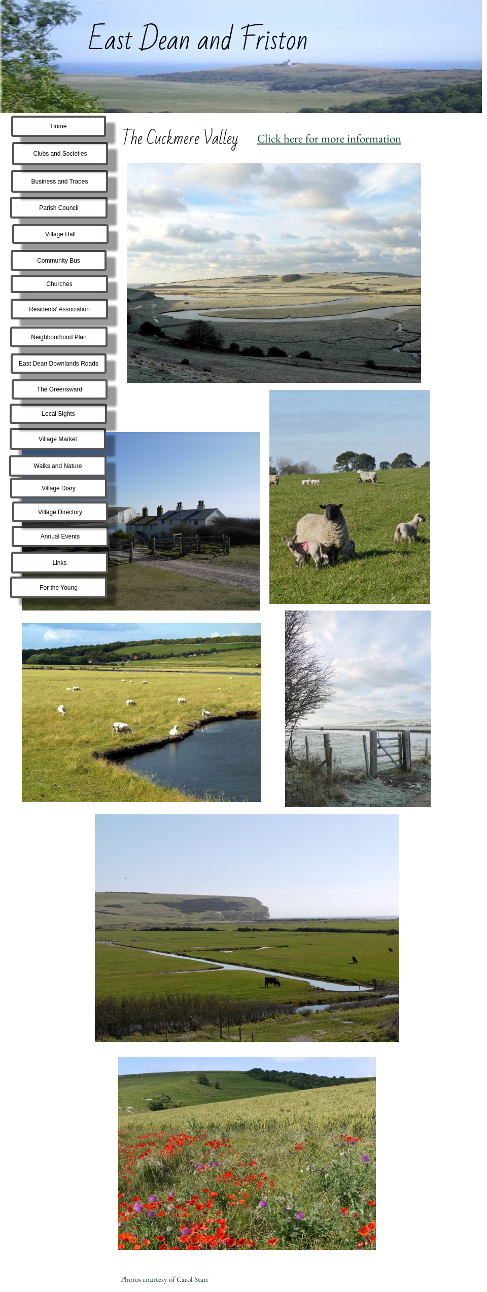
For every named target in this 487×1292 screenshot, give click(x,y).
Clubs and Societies (60, 153)
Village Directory (60, 512)
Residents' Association (59, 309)
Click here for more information (329, 138)
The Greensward (59, 389)
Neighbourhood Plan (58, 337)
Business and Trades (59, 181)
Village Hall (60, 234)
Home (58, 126)
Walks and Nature (58, 466)
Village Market (58, 439)
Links (59, 562)
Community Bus (58, 260)
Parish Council (58, 207)
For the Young (59, 587)
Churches (59, 284)
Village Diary (59, 488)
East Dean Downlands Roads (58, 363)
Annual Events (60, 536)
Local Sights (58, 413)
